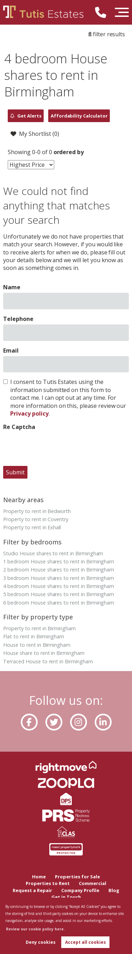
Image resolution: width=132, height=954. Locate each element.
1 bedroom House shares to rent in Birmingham (58, 561)
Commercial (92, 883)
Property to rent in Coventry (35, 519)
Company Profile (80, 890)
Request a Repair (32, 890)
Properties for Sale (77, 876)
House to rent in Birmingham (36, 645)
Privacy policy (29, 413)
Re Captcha (19, 427)
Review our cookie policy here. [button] (35, 929)
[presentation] (56, 446)
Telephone (18, 319)
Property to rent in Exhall (32, 527)
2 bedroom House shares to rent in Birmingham (58, 569)
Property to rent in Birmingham (39, 628)
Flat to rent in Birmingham (33, 636)
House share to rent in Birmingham (43, 653)
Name (11, 287)
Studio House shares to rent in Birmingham (53, 553)
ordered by (69, 152)
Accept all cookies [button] (85, 942)
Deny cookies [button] (41, 942)
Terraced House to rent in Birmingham (48, 661)
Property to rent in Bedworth (37, 511)
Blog (113, 890)
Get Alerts (26, 115)
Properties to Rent (48, 883)
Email (11, 350)
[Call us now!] (103, 13)
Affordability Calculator (79, 116)
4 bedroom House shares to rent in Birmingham (58, 586)
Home (39, 876)
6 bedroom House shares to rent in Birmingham (58, 602)
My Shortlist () (35, 134)
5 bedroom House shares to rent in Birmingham (58, 594)
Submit (15, 472)
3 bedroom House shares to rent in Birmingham (58, 578)
